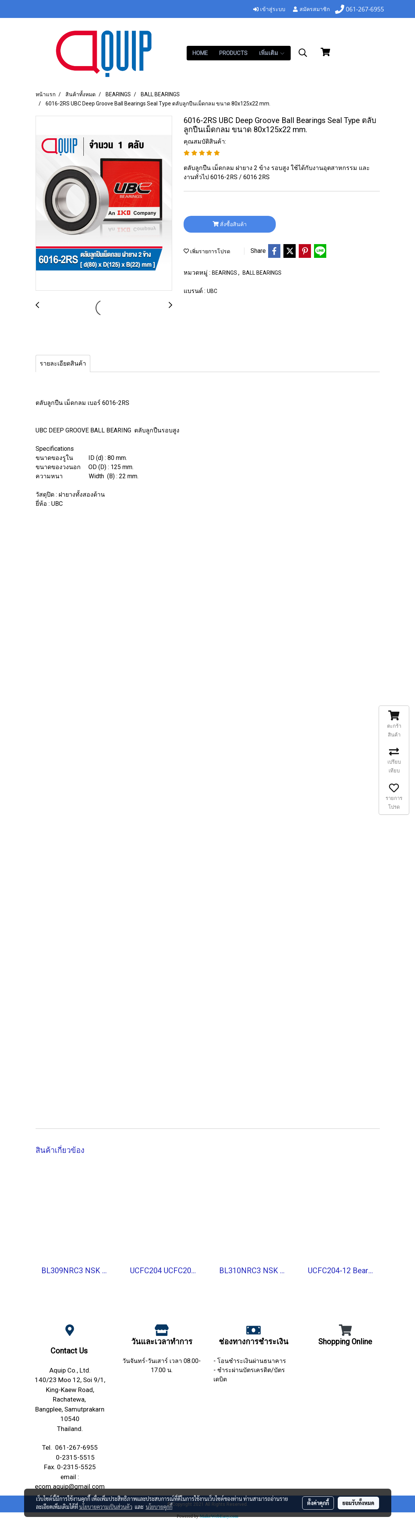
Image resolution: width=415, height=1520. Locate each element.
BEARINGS (225, 273)
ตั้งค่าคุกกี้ (318, 1502)
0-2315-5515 (75, 1457)
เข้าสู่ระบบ (269, 9)
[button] (303, 52)
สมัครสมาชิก (311, 9)
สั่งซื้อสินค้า (230, 224)
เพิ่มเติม (272, 53)
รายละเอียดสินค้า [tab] (63, 363)
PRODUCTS (233, 53)
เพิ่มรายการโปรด (207, 251)
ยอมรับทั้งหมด (358, 1502)
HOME (200, 53)
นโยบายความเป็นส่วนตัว (105, 1506)
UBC (212, 291)
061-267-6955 (76, 1447)
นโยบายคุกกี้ (159, 1506)
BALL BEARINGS (262, 273)
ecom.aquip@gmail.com (70, 1486)
